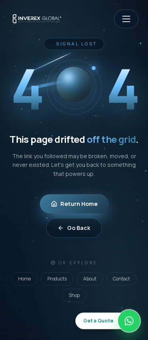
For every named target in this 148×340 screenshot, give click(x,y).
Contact (121, 278)
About (89, 278)
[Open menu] (126, 18)
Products (57, 278)
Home (24, 278)
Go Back (74, 228)
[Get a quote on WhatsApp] (107, 321)
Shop (74, 295)
